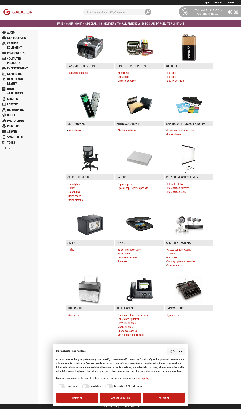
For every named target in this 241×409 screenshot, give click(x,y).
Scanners (122, 261)
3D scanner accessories (130, 249)
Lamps (71, 188)
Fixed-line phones (127, 323)
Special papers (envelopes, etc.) (133, 188)
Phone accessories (127, 331)
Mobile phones (125, 327)
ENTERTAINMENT (17, 68)
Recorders (172, 257)
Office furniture (75, 200)
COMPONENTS (16, 53)
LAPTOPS (13, 104)
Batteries (171, 73)
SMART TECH (15, 137)
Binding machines (127, 130)
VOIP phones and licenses (131, 335)
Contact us (233, 2)
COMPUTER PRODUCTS (14, 60)
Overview (175, 351)
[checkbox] (67, 386)
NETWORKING (15, 110)
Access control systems (179, 249)
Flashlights (74, 184)
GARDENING (14, 74)
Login (206, 2)
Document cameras (127, 257)
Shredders (73, 315)
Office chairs (74, 196)
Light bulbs (74, 192)
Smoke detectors (175, 265)
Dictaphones (74, 130)
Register (217, 2)
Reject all (77, 398)
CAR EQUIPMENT (17, 38)
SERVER (12, 131)
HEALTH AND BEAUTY (15, 81)
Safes (71, 249)
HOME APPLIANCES (15, 91)
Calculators (123, 76)
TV (8, 148)
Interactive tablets (176, 184)
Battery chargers (175, 80)
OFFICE (11, 115)
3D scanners (124, 253)
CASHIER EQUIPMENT (14, 45)
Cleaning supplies (127, 80)
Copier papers (125, 184)
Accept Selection (120, 398)
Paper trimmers (174, 134)
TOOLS (11, 142)
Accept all (164, 398)
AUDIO (11, 32)
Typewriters (173, 315)
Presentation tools (176, 192)
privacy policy (142, 378)
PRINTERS (13, 126)
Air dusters (123, 73)
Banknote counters (78, 73)
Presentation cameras (178, 188)
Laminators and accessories (181, 130)
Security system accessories (181, 261)
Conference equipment (129, 319)
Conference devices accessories (133, 315)
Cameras (171, 253)
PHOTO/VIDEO (15, 121)
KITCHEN (12, 99)
